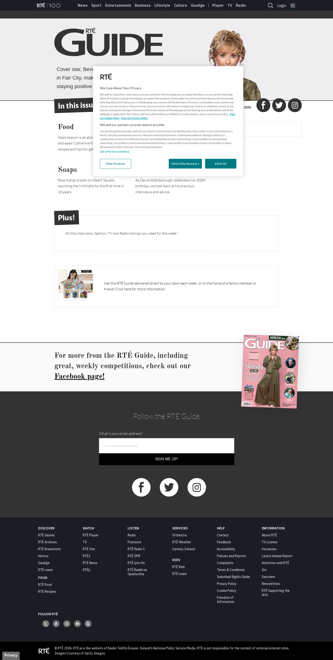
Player (218, 5)
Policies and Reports (231, 556)
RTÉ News (90, 563)
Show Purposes (115, 163)
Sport (96, 5)
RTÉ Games (46, 535)
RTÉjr (86, 570)
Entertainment (118, 5)
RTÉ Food (45, 585)
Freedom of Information (225, 600)
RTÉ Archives (47, 542)
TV (85, 542)
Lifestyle (162, 5)
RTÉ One (89, 549)
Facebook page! (79, 377)
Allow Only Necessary (185, 163)
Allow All (220, 163)
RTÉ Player (91, 535)
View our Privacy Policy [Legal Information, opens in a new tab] (134, 118)
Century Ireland (183, 549)
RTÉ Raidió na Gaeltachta (137, 572)
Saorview (268, 577)
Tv (230, 5)
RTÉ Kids (178, 567)
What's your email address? (120, 433)
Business (143, 5)
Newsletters (271, 584)
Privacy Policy (227, 584)
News (83, 5)
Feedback (224, 542)
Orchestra (179, 535)
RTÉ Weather (181, 542)
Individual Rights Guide (233, 577)
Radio (241, 5)
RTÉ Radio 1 (136, 549)
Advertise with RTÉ (275, 563)
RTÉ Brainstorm (49, 549)
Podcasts (134, 542)
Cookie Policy (226, 591)
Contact (223, 535)
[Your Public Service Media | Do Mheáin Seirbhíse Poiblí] (44, 651)
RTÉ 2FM (134, 556)
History (43, 556)
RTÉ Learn (45, 570)
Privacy (11, 655)
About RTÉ (269, 535)
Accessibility (226, 549)
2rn (264, 570)
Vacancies (269, 549)
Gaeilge (198, 5)
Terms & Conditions (231, 570)
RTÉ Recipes (47, 591)
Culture (180, 5)
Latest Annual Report (277, 556)
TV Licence (270, 542)
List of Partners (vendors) (114, 151)
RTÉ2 (86, 556)
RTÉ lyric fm (136, 563)
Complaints (225, 563)
